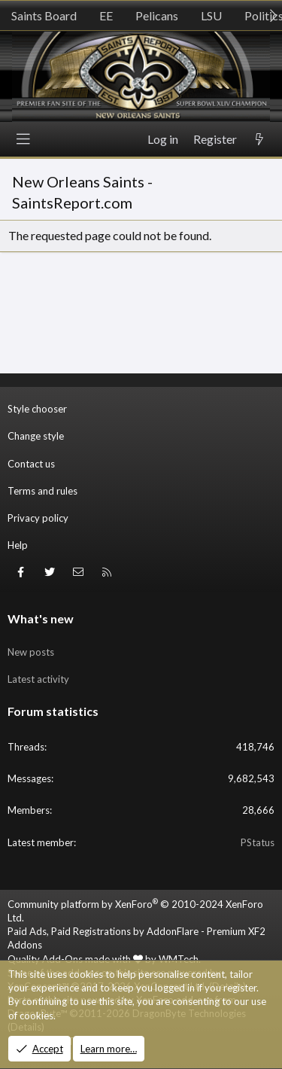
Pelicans (156, 15)
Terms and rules (42, 491)
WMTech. (180, 959)
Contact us (31, 464)
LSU (211, 15)
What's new (41, 618)
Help (18, 545)
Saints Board (44, 15)
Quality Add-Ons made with (75, 959)
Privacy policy (38, 518)
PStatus (257, 842)
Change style (36, 436)
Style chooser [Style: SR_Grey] (37, 409)
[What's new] (259, 139)
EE (106, 15)
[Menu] (23, 139)
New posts (31, 652)
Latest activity (38, 679)
